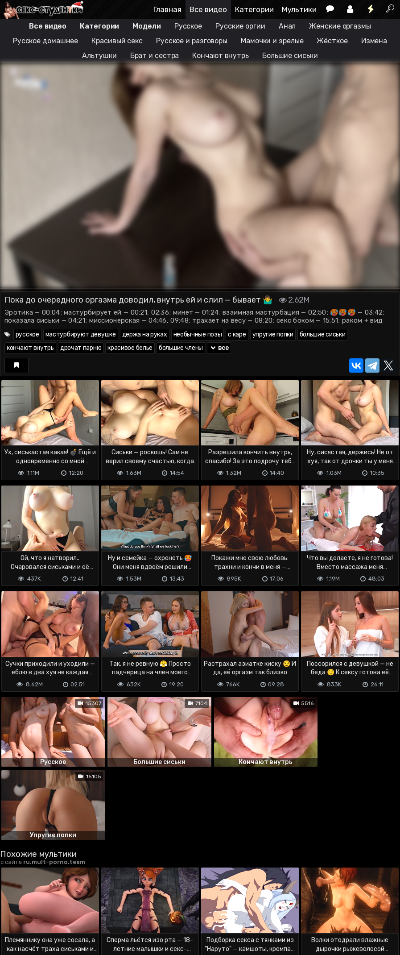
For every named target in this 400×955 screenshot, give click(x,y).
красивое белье (130, 348)
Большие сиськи (290, 55)
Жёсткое (332, 41)
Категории (254, 9)
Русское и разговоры (191, 41)
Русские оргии (240, 26)
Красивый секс (117, 41)
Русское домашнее (45, 41)
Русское (188, 26)
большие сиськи (323, 334)
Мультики (299, 9)
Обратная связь (93, 912)
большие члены (181, 348)
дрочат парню (80, 348)
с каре (237, 334)
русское (27, 334)
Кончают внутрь (220, 55)
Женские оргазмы (340, 26)
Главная (167, 9)
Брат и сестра (154, 55)
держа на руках (144, 334)
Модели (146, 26)
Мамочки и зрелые (272, 41)
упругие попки (272, 334)
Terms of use (46, 912)
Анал (287, 26)
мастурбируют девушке (80, 334)
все (219, 348)
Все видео (208, 9)
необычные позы (197, 334)
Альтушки (99, 55)
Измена (374, 41)
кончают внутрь (30, 348)
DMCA (14, 912)
